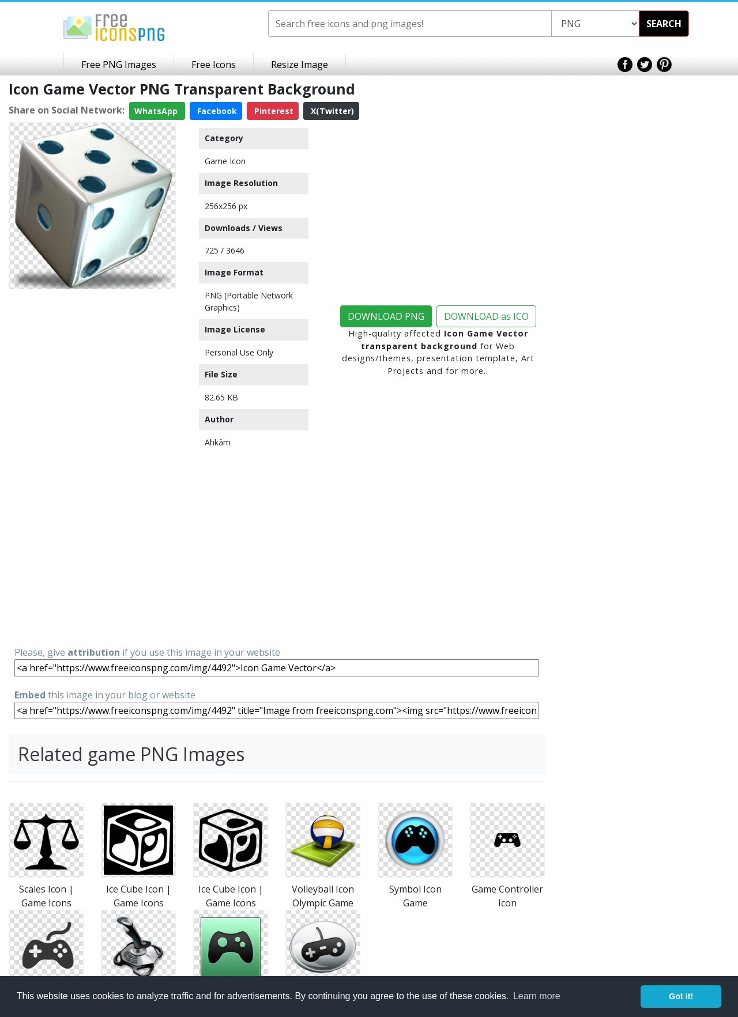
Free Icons (213, 64)
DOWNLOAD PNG (386, 316)
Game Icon (225, 161)
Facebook (216, 110)
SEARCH (663, 23)
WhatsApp (157, 110)
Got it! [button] (681, 996)
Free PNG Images (118, 64)
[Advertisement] (92, 467)
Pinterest (272, 110)
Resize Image (299, 64)
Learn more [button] (536, 996)
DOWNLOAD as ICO (486, 316)
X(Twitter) (331, 110)
